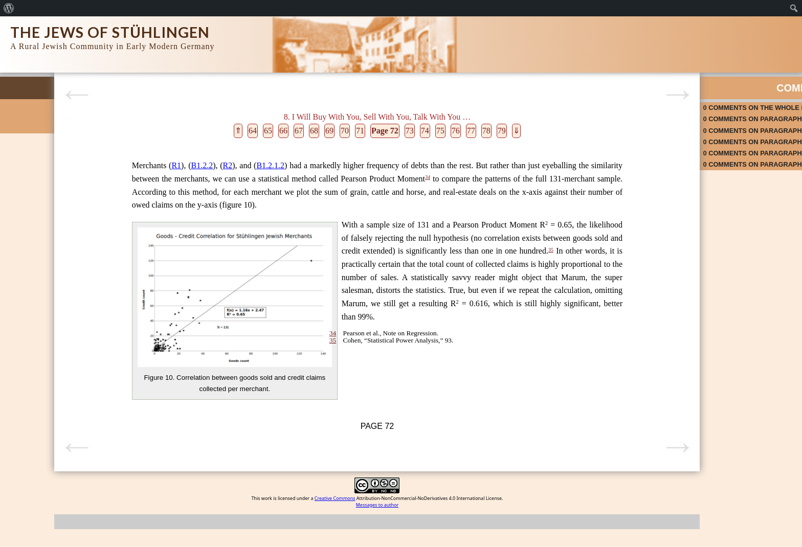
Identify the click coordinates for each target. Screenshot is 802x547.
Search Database (35, 136)
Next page (539, 95)
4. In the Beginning (37, 270)
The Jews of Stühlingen (110, 32)
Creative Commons (302, 531)
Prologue (23, 207)
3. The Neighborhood (41, 256)
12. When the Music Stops (48, 403)
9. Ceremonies (31, 362)
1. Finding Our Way (38, 220)
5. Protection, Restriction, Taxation (59, 283)
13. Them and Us (35, 417)
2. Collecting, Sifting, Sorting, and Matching (58, 238)
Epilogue (23, 431)
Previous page (150, 95)
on (630, 103)
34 (315, 177)
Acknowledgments (36, 193)
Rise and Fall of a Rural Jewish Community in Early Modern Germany (55, 157)
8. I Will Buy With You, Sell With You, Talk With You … (63, 344)
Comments (622, 83)
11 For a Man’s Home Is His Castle (61, 389)
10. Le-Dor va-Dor (36, 375)
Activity (742, 83)
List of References (36, 444)
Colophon (24, 179)
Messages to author (345, 537)
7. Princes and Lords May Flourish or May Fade (63, 322)
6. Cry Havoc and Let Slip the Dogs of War (65, 301)
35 (477, 302)
